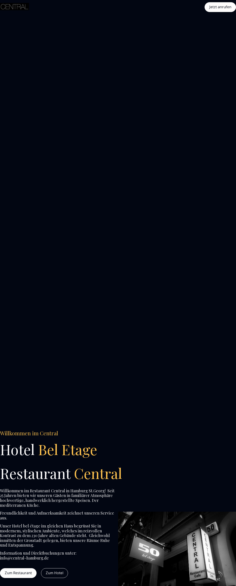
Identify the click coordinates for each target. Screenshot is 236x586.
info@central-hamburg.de (24, 558)
